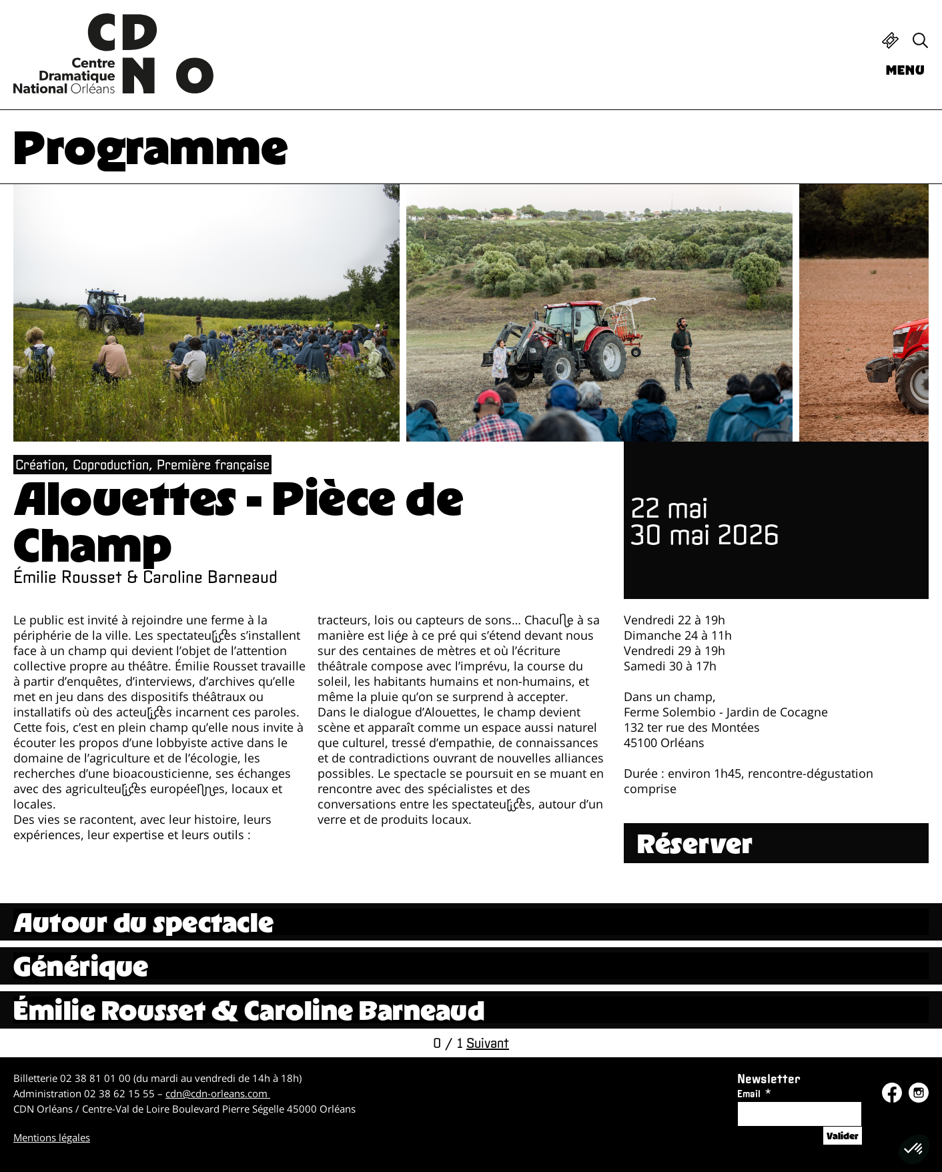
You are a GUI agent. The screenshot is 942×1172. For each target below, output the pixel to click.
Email (749, 1093)
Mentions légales (51, 1137)
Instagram (919, 1093)
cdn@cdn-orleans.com (217, 1093)
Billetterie (890, 40)
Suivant (487, 1043)
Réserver (695, 843)
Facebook (892, 1093)
